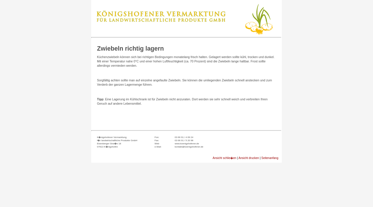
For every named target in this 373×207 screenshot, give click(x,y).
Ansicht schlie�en (224, 158)
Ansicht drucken (249, 158)
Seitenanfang (269, 158)
